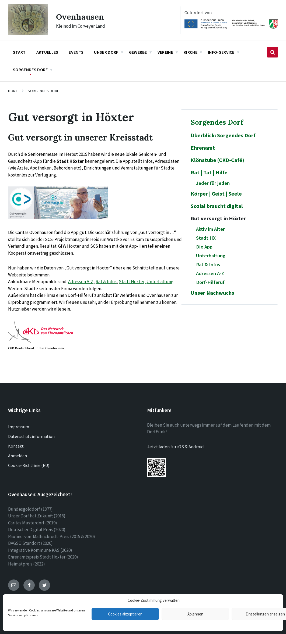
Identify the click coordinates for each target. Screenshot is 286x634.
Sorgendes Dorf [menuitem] (30, 69)
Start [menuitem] (19, 52)
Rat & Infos (106, 281)
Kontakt (16, 446)
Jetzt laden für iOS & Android (175, 447)
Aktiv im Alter (210, 229)
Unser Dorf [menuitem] (106, 52)
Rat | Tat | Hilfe (209, 172)
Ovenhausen (80, 17)
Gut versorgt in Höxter (218, 218)
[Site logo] (28, 34)
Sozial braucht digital (217, 206)
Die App (204, 247)
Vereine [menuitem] (165, 52)
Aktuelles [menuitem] (47, 52)
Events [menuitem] (76, 52)
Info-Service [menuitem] (221, 52)
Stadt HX (206, 238)
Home (13, 90)
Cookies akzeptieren (125, 614)
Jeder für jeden (213, 183)
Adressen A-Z (80, 281)
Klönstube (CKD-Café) (217, 160)
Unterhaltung (160, 281)
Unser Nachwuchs (212, 292)
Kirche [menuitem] (190, 52)
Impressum (18, 426)
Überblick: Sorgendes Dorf (223, 135)
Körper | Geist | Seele (216, 193)
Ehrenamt (203, 147)
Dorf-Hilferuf (210, 282)
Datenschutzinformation (31, 436)
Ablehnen (195, 614)
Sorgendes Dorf (43, 90)
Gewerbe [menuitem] (138, 52)
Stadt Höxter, (132, 281)
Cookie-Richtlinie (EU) (28, 465)
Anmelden (17, 455)
